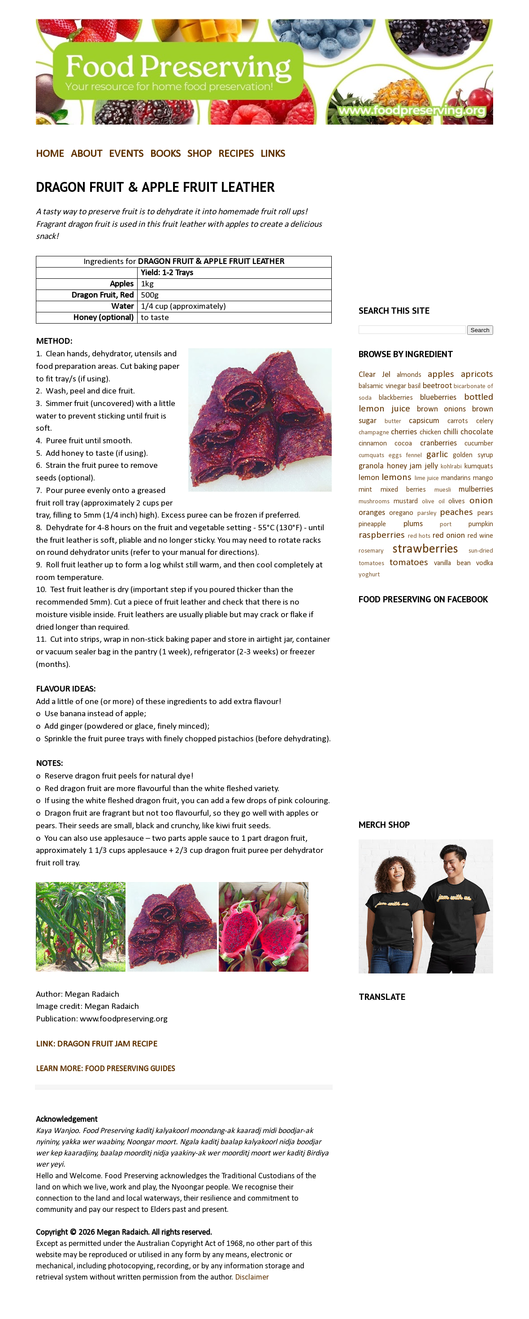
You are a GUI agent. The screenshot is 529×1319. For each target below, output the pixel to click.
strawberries (425, 549)
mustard (406, 501)
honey (397, 466)
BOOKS (165, 154)
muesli (442, 490)
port (445, 524)
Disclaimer (252, 1277)
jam (416, 466)
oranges (372, 513)
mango (483, 478)
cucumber (478, 443)
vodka (484, 563)
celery (484, 421)
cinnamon (373, 443)
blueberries (438, 398)
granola (371, 466)
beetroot (437, 386)
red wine (481, 536)
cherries (404, 432)
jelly (431, 466)
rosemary (371, 551)
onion (481, 501)
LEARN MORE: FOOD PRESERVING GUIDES (105, 1069)
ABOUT (86, 154)
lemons (397, 477)
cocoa (403, 443)
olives (456, 501)
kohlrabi (451, 466)
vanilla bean (452, 563)
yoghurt (369, 574)
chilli (450, 432)
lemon (369, 478)
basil (414, 386)
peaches (456, 512)
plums (413, 524)
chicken (430, 432)
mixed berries (403, 489)
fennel (414, 455)
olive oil (433, 501)
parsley (427, 513)
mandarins (456, 478)
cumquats (371, 455)
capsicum (424, 421)
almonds (409, 375)
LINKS (272, 154)
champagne (374, 432)
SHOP (199, 154)
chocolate (476, 432)
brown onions (441, 409)
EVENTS (126, 154)
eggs (395, 455)
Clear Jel (374, 375)
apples (441, 374)
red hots (419, 536)
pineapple (372, 524)
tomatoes (409, 562)
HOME (50, 154)
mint (365, 489)
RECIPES (236, 154)
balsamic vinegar (382, 386)
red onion (449, 536)
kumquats (478, 466)
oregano (401, 513)
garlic (437, 454)
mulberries (476, 489)
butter (393, 421)
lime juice (427, 478)
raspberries (382, 535)
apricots (477, 374)
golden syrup (473, 455)
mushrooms (374, 501)
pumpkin (480, 524)
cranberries (438, 443)
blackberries (396, 398)
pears (485, 513)
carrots (457, 421)
